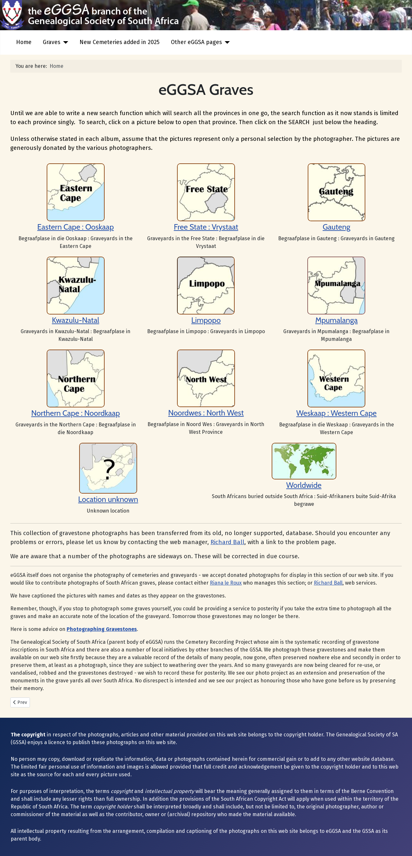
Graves (51, 42)
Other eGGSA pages (196, 42)
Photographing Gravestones (102, 629)
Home (24, 42)
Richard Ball (227, 542)
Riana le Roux (226, 583)
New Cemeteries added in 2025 (120, 42)
